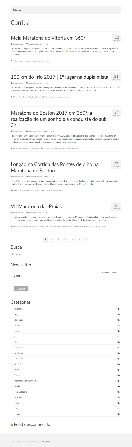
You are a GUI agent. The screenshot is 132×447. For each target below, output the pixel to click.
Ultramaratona (64, 97)
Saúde (17, 386)
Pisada (17, 375)
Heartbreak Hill (41, 148)
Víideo (17, 414)
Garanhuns (48, 97)
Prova (42, 61)
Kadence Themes (45, 442)
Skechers (18, 397)
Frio (43, 97)
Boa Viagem (23, 226)
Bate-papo (18, 320)
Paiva (71, 226)
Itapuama (46, 226)
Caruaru (38, 97)
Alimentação (20, 309)
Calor (33, 97)
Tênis (16, 403)
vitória (47, 61)
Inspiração (18, 353)
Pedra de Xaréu (79, 226)
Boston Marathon (23, 148)
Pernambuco (88, 226)
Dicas (16, 342)
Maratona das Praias (63, 226)
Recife (55, 97)
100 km (14, 97)
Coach (17, 331)
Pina (94, 226)
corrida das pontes (18, 190)
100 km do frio (22, 97)
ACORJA (15, 226)
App (16, 314)
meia (28, 61)
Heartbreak (32, 148)
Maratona (50, 148)
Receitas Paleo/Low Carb (25, 381)
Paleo (16, 370)
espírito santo (22, 61)
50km (29, 97)
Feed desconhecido (32, 424)
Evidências (19, 347)
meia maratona (35, 61)
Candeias (34, 226)
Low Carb (18, 359)
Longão (36, 190)
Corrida (39, 44)
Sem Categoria (20, 392)
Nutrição (18, 364)
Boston (39, 131)
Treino (61, 190)
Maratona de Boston (60, 148)
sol (58, 97)
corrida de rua (28, 190)
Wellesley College (72, 148)
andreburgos (19, 44)
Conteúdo (16, 55)
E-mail (18, 275)
